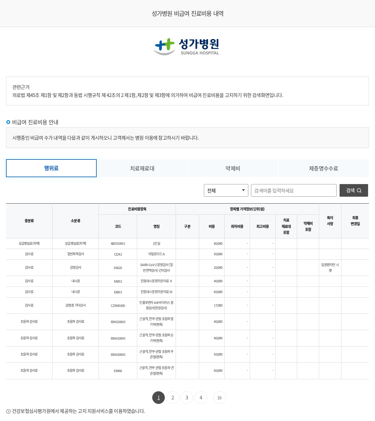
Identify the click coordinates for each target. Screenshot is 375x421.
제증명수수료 (323, 168)
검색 (353, 190)
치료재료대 (142, 168)
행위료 (51, 168)
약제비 (232, 168)
